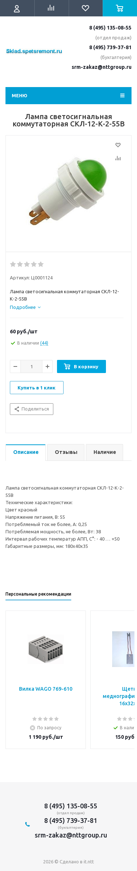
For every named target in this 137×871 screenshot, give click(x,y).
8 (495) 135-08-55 (110, 27)
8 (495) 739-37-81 (110, 47)
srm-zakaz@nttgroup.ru (102, 67)
